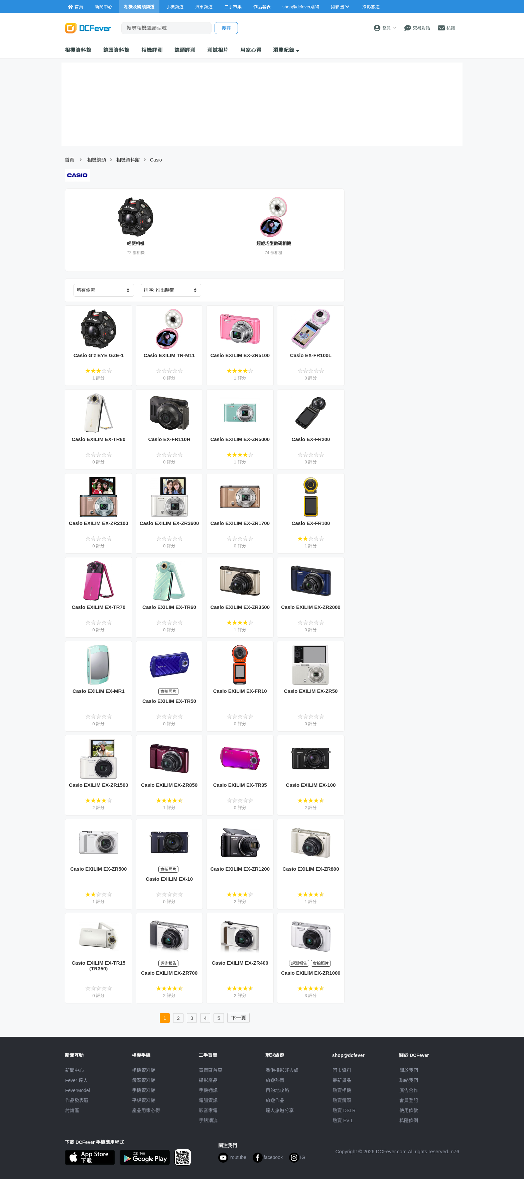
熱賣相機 (342, 1090)
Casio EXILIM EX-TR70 (98, 607)
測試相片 (218, 50)
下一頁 (238, 1018)
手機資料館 (143, 1090)
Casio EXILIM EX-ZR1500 (98, 785)
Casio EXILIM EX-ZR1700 (240, 523)
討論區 (72, 1110)
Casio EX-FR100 (310, 523)
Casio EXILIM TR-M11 (169, 355)
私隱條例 (408, 1120)
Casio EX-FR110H (169, 439)
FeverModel (77, 1090)
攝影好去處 (282, 1070)
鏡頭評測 (185, 50)
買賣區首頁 (210, 1070)
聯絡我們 (408, 1080)
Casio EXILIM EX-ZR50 (311, 691)
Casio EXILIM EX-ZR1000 (311, 973)
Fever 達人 (76, 1080)
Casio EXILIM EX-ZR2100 (98, 523)
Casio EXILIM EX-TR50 (169, 701)
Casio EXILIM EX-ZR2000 (311, 607)
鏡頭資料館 (116, 50)
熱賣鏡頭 (342, 1100)
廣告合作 (408, 1090)
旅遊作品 (275, 1100)
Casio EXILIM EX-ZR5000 (240, 439)
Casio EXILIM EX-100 (311, 785)
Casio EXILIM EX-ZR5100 (240, 355)
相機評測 (152, 50)
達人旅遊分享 (280, 1110)
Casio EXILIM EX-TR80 (98, 439)
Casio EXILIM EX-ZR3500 (240, 607)
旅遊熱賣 (275, 1080)
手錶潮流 (208, 1120)
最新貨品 (342, 1080)
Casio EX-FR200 (310, 439)
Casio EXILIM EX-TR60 (169, 607)
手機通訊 (208, 1090)
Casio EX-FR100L (311, 355)
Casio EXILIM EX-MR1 (99, 691)
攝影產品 (208, 1080)
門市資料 (342, 1070)
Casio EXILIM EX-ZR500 (98, 869)
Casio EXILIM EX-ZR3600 (169, 523)
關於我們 (408, 1070)
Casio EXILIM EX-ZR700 (169, 973)
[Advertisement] (405, 327)
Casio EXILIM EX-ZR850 (169, 785)
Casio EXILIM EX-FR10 (240, 691)
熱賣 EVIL (343, 1120)
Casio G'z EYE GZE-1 (99, 355)
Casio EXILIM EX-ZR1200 (240, 869)
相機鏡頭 (96, 160)
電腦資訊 (208, 1100)
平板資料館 (143, 1100)
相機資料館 (78, 50)
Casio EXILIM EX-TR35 (240, 785)
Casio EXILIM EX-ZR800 (310, 869)
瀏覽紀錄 (286, 50)
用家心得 (251, 50)
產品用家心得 (146, 1110)
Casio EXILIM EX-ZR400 (240, 963)
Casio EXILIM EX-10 (169, 879)
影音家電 (208, 1110)
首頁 (69, 160)
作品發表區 (77, 1100)
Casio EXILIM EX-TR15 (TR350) (98, 965)
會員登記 (408, 1100)
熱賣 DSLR (344, 1110)
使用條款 (408, 1110)
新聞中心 (74, 1070)
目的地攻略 (277, 1090)
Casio (156, 160)
